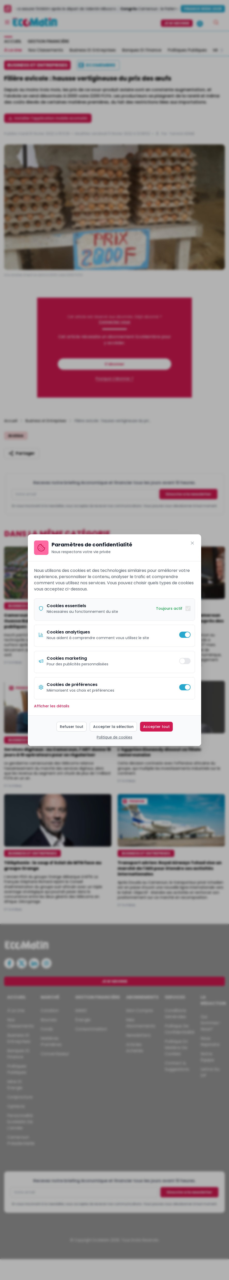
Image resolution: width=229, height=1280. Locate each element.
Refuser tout (71, 726)
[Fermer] (192, 543)
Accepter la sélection (113, 726)
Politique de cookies (114, 737)
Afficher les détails (51, 706)
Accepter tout (156, 726)
